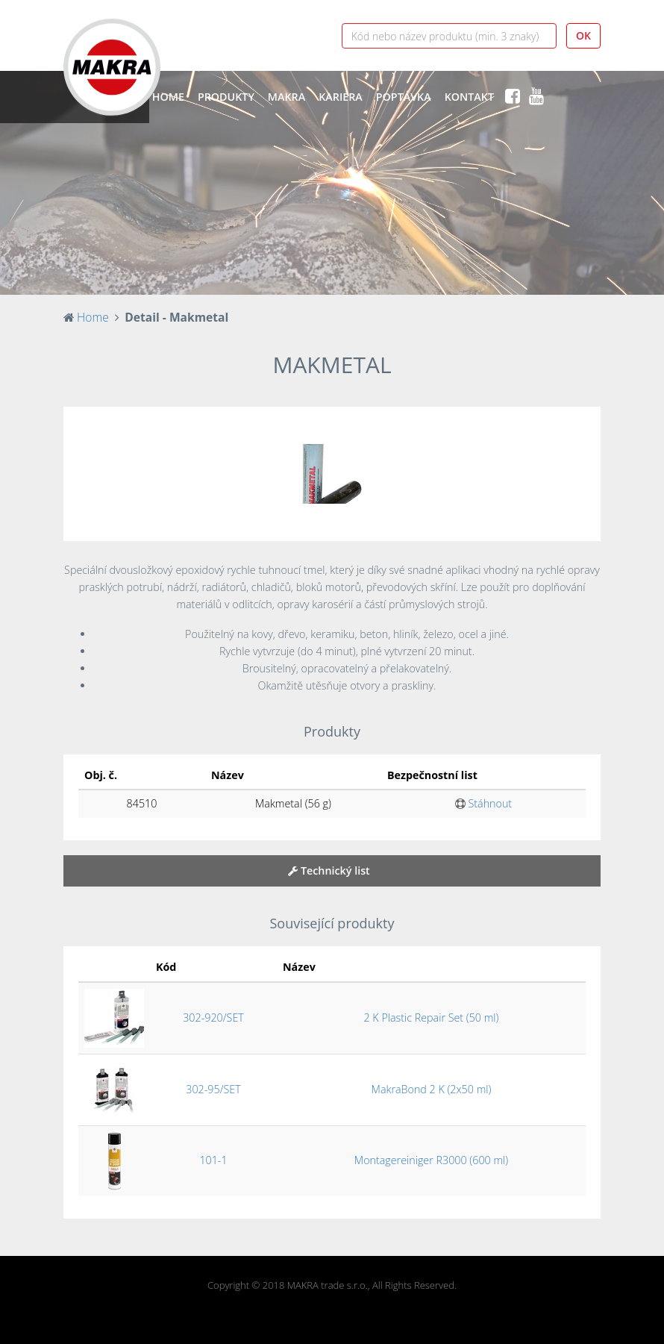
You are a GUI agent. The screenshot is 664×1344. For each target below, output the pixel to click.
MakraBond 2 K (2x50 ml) (432, 1089)
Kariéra (341, 97)
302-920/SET (213, 1017)
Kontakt (469, 97)
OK (583, 35)
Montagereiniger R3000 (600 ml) (431, 1160)
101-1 (213, 1160)
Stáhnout (483, 803)
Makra (286, 97)
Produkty (226, 97)
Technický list (329, 870)
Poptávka (403, 97)
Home (168, 97)
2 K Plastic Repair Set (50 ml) (430, 1017)
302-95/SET (213, 1089)
